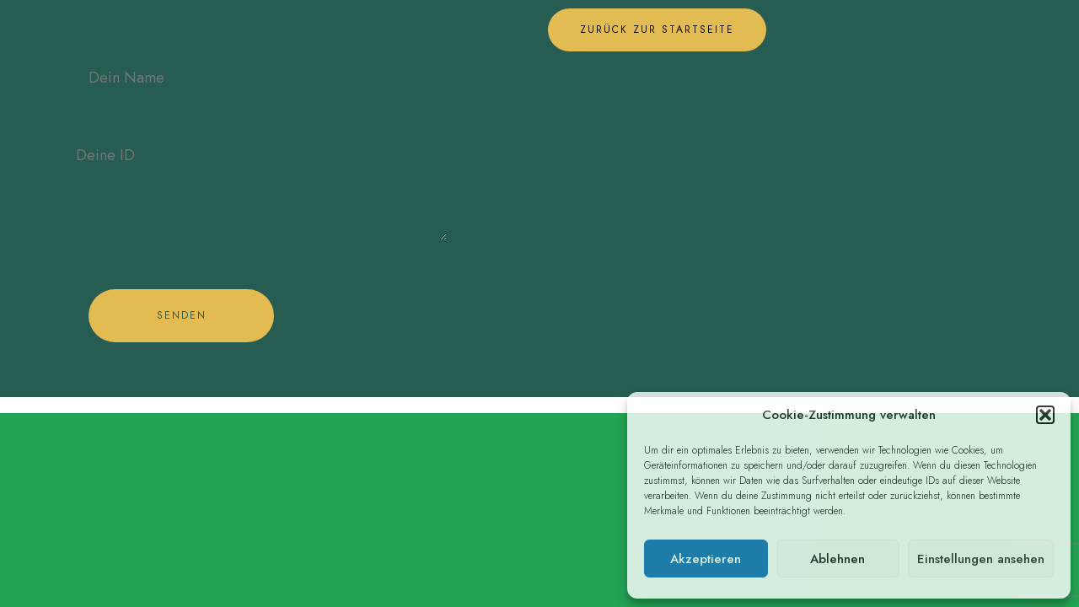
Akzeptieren (705, 559)
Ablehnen (837, 559)
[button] (1045, 414)
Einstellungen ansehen (980, 559)
